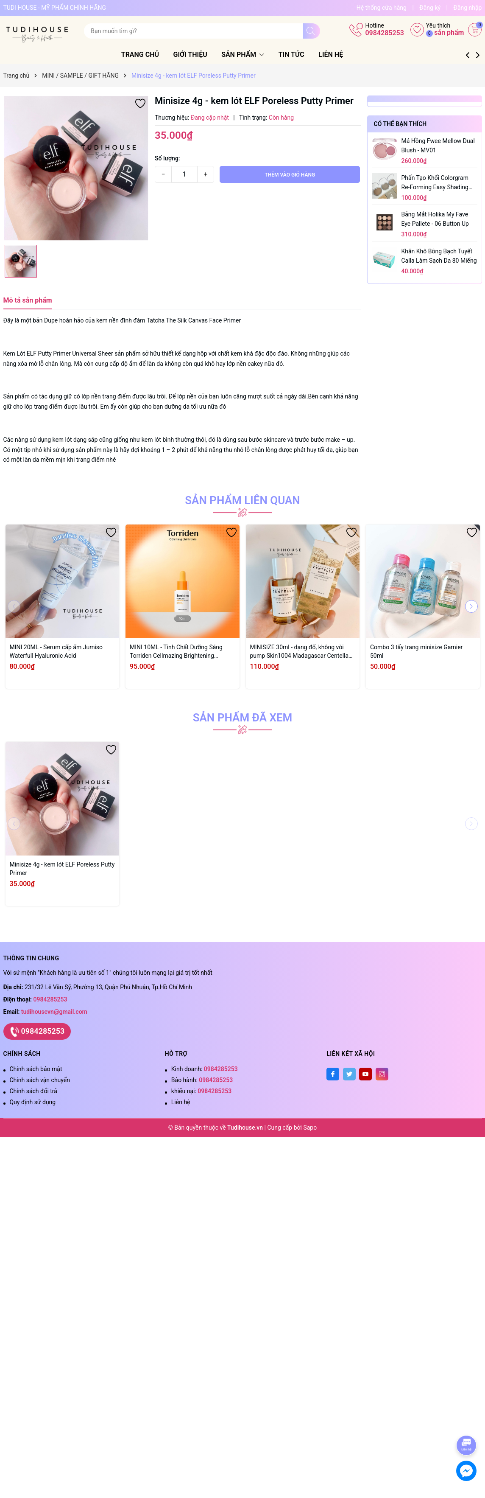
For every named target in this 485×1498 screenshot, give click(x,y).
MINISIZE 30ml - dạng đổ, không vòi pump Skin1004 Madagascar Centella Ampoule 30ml (299, 652)
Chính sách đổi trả (33, 1091)
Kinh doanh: (204, 1069)
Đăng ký (429, 7)
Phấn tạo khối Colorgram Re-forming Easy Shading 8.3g (434, 183)
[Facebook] (332, 1074)
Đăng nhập (467, 7)
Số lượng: (167, 158)
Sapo (310, 1127)
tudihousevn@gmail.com (54, 1011)
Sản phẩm (253, 54)
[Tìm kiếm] (311, 31)
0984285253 (384, 33)
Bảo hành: (202, 1080)
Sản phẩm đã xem (243, 717)
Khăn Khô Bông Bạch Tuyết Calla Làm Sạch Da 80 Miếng (439, 256)
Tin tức (302, 54)
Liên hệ (341, 54)
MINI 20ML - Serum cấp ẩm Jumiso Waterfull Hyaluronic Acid (56, 651)
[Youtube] (365, 1074)
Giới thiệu (200, 54)
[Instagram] (382, 1074)
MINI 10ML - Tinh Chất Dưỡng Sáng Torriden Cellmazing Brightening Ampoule (176, 652)
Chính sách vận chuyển (40, 1080)
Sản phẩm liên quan (242, 500)
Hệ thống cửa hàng (382, 7)
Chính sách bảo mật (36, 1069)
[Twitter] (349, 1074)
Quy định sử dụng (33, 1102)
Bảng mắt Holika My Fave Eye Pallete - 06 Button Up (435, 219)
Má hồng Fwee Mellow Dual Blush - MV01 (438, 145)
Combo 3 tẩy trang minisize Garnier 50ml (416, 651)
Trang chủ (150, 54)
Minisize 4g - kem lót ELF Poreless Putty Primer (62, 868)
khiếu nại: (201, 1091)
